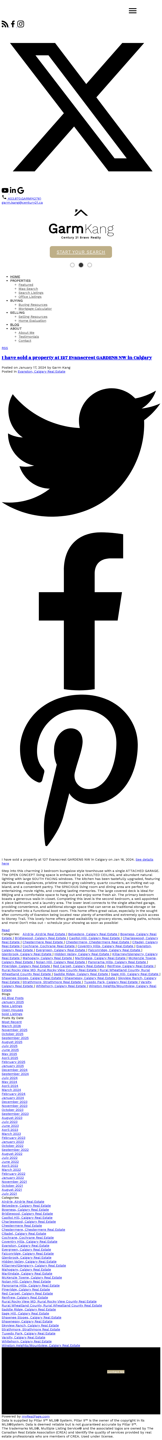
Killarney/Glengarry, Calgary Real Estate (34, 1265)
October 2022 (12, 1146)
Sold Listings (12, 1014)
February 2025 (13, 1062)
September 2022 (15, 1150)
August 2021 (12, 1190)
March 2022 (11, 1170)
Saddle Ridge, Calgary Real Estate (81, 974)
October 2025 (12, 1034)
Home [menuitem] (15, 277)
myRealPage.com (36, 1416)
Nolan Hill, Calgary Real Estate (61, 962)
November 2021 (14, 1182)
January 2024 (13, 1098)
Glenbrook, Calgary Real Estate (27, 954)
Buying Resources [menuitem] (33, 305)
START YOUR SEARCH (81, 252)
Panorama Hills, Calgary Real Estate (117, 962)
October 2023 (12, 1110)
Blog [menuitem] (14, 325)
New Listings (12, 1006)
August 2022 (12, 1154)
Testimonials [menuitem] (29, 337)
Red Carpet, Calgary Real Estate (79, 966)
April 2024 (10, 1086)
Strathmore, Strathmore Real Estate (52, 982)
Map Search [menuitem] (28, 289)
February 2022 (13, 1174)
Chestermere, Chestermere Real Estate (98, 942)
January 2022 (13, 1178)
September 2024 (15, 1074)
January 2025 (13, 1002)
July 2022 (10, 1158)
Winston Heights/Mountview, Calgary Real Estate (41, 1345)
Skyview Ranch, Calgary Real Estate (30, 1325)
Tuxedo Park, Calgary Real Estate (111, 982)
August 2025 (12, 1042)
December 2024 (15, 1070)
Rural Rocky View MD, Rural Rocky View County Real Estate (50, 970)
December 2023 (14, 1102)
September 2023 (15, 1114)
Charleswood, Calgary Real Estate (29, 1222)
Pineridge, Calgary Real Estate (26, 966)
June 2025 (10, 1050)
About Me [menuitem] (26, 333)
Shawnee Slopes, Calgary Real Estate (32, 978)
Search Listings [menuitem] (31, 293)
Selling (17, 313)
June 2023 (10, 1126)
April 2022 (10, 1166)
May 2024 (9, 1082)
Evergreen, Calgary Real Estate (61, 950)
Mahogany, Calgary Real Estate (48, 958)
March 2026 (11, 1026)
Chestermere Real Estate (43, 942)
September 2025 (15, 1038)
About (16, 329)
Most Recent (12, 1022)
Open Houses (12, 1010)
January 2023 (13, 1142)
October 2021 (12, 1186)
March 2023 (11, 1134)
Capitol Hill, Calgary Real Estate (95, 938)
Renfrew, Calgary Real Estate (131, 966)
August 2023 (12, 1118)
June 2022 (10, 1162)
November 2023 (14, 1106)
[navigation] (81, 309)
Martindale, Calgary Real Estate (101, 958)
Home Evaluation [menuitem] (32, 321)
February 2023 (13, 1138)
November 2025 (14, 1030)
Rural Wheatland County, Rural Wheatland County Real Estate (52, 1305)
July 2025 (10, 1046)
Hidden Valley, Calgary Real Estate (82, 954)
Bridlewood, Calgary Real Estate (41, 938)
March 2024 (11, 1090)
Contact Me (115, 1371)
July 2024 (10, 1078)
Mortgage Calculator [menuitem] (35, 309)
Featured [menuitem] (26, 285)
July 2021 (9, 1194)
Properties (20, 281)
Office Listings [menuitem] (30, 297)
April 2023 (10, 1130)
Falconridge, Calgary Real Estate (114, 950)
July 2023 (10, 1122)
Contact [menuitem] (25, 341)
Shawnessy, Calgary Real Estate (90, 978)
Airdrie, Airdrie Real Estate (44, 934)
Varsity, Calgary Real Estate (23, 1337)
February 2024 (14, 1094)
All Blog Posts (13, 998)
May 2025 (9, 1054)
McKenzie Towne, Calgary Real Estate (32, 1277)
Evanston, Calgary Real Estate (41, 371)
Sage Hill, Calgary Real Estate (135, 974)
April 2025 (10, 1058)
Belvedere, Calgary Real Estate (93, 934)
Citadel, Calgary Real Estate (24, 1234)
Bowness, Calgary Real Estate (25, 1210)
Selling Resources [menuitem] (33, 317)
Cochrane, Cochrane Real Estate (49, 946)
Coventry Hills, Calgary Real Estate (106, 946)
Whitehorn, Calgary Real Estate (61, 986)
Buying (16, 301)
